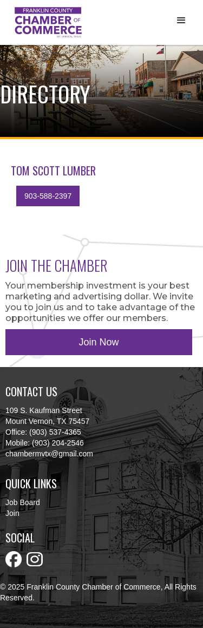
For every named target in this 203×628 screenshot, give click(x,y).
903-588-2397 (47, 196)
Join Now (98, 342)
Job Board (22, 502)
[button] (181, 20)
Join (12, 513)
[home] (45, 22)
